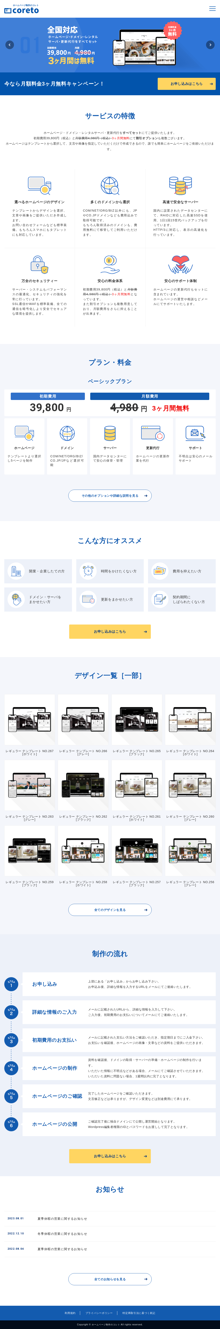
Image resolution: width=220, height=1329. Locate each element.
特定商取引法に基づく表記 (138, 1313)
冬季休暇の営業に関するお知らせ (47, 1233)
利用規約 (70, 1313)
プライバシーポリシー (99, 1313)
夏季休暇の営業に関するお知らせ (47, 1218)
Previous (9, 45)
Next (210, 45)
